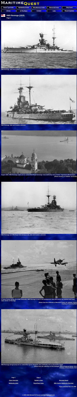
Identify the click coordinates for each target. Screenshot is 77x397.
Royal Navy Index (39, 383)
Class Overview (13, 380)
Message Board (63, 380)
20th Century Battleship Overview (63, 383)
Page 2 (39, 377)
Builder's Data (39, 380)
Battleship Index (13, 383)
